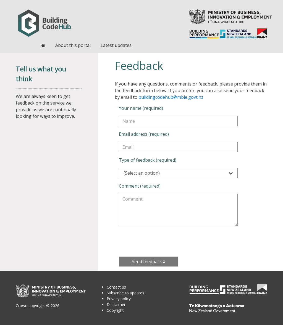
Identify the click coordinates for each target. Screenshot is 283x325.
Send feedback (149, 262)
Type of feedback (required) (147, 160)
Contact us (116, 287)
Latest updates (116, 45)
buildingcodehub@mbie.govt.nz (170, 97)
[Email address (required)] (178, 147)
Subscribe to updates (125, 292)
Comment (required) (140, 186)
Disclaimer (116, 304)
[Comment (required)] (178, 210)
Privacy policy (119, 298)
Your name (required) (141, 108)
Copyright (115, 310)
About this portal (73, 45)
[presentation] (161, 241)
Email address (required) (144, 134)
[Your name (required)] (178, 121)
